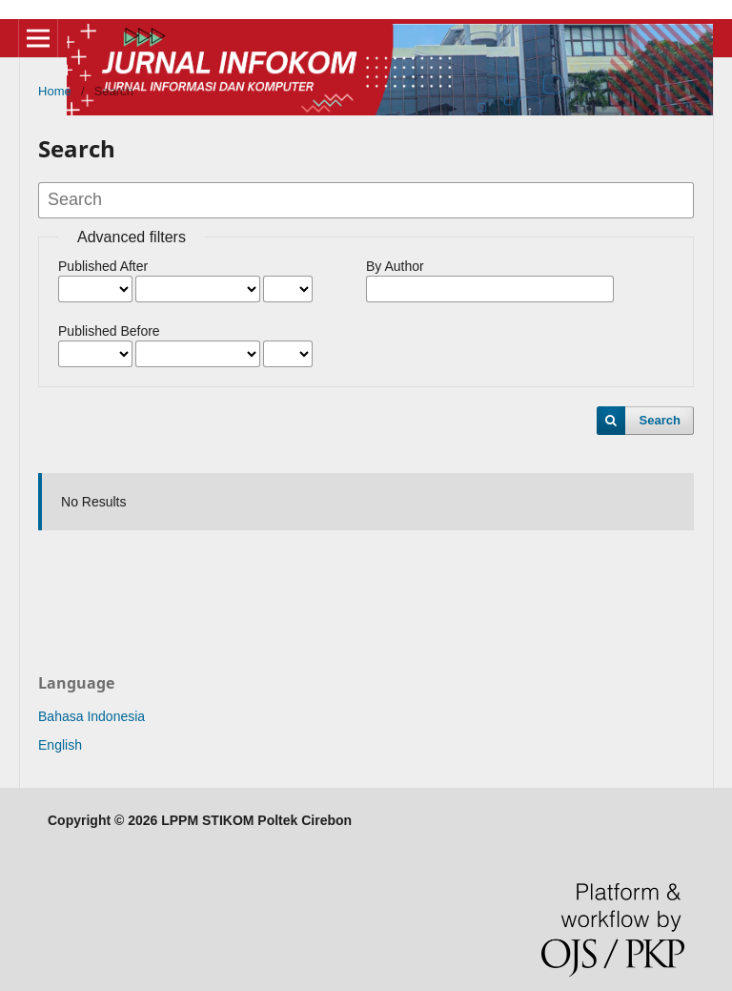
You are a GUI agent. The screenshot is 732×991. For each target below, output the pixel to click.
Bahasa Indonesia (91, 716)
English (60, 745)
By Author (395, 266)
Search (660, 420)
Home (54, 91)
